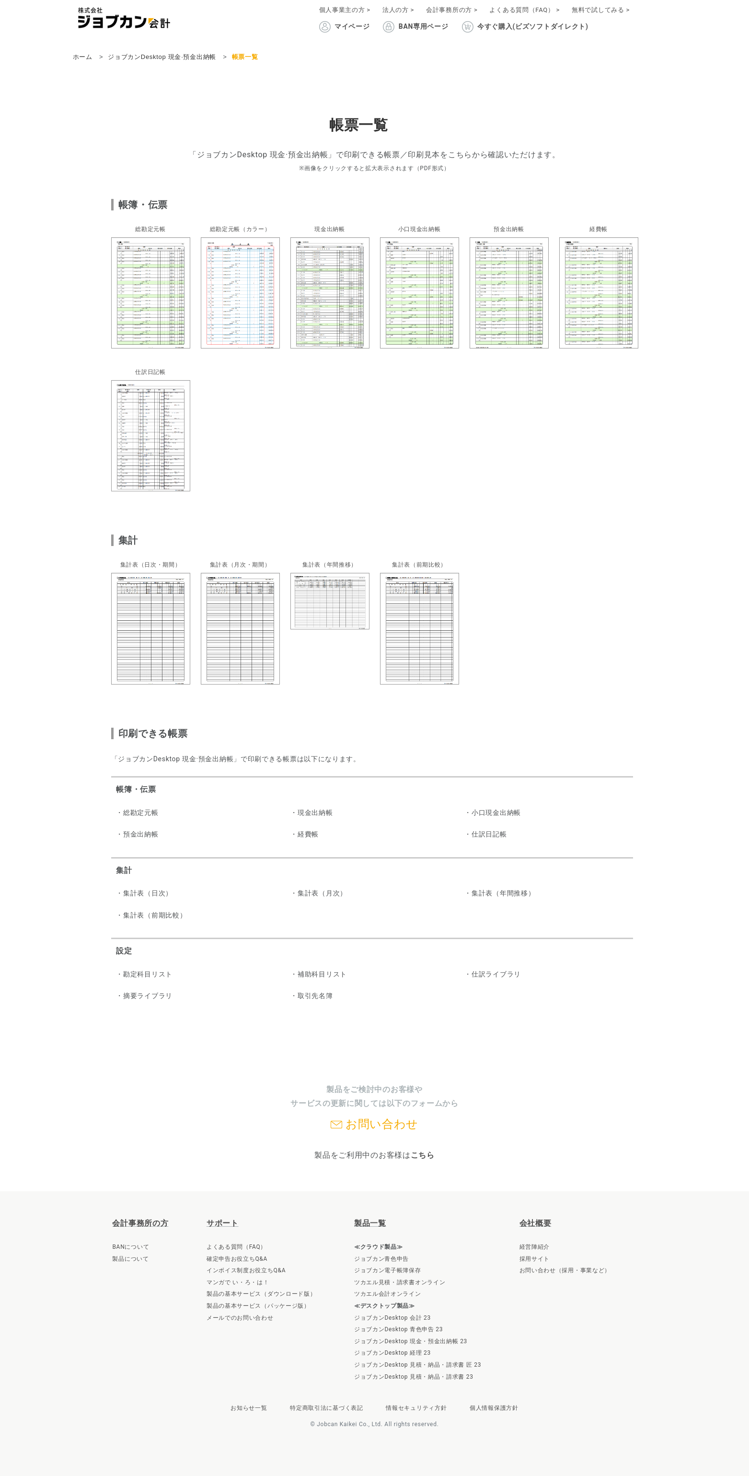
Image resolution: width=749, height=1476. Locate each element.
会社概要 (535, 1223)
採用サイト (534, 1258)
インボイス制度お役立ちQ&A (246, 1270)
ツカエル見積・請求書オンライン (400, 1282)
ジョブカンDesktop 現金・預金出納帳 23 (410, 1341)
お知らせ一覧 (248, 1408)
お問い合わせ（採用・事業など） (565, 1270)
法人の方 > (398, 9)
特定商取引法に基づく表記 (326, 1408)
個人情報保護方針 (494, 1408)
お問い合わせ (382, 1124)
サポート (223, 1223)
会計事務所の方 (140, 1223)
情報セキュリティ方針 (416, 1408)
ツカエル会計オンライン (387, 1293)
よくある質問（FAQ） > (524, 9)
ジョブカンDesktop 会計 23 (392, 1317)
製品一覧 (370, 1223)
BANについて (130, 1247)
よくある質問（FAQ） (236, 1247)
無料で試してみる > (601, 9)
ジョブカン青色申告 (381, 1258)
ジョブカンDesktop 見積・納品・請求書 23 (413, 1376)
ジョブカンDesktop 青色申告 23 (398, 1329)
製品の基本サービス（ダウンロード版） (261, 1293)
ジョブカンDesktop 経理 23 (392, 1352)
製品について (130, 1258)
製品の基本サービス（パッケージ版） (258, 1305)
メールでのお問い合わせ (240, 1317)
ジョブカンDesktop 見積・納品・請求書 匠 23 (417, 1364)
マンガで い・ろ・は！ (238, 1282)
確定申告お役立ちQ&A (237, 1258)
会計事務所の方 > (451, 9)
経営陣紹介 (534, 1247)
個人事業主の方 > (344, 9)
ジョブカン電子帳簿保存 (387, 1270)
